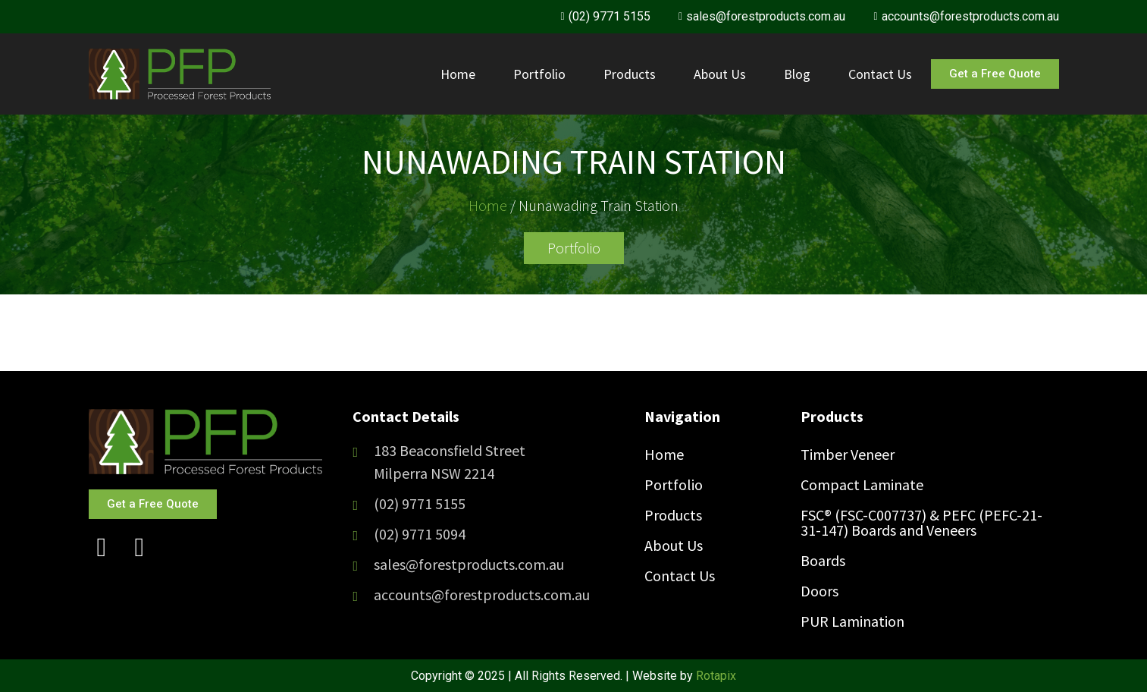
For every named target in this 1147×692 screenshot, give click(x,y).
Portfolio (539, 74)
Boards (823, 560)
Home (457, 74)
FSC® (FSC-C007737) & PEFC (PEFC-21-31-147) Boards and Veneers (921, 522)
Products (629, 74)
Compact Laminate (862, 484)
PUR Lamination (852, 621)
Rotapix (716, 675)
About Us (720, 74)
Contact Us (880, 74)
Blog (797, 74)
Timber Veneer (848, 454)
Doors (819, 590)
